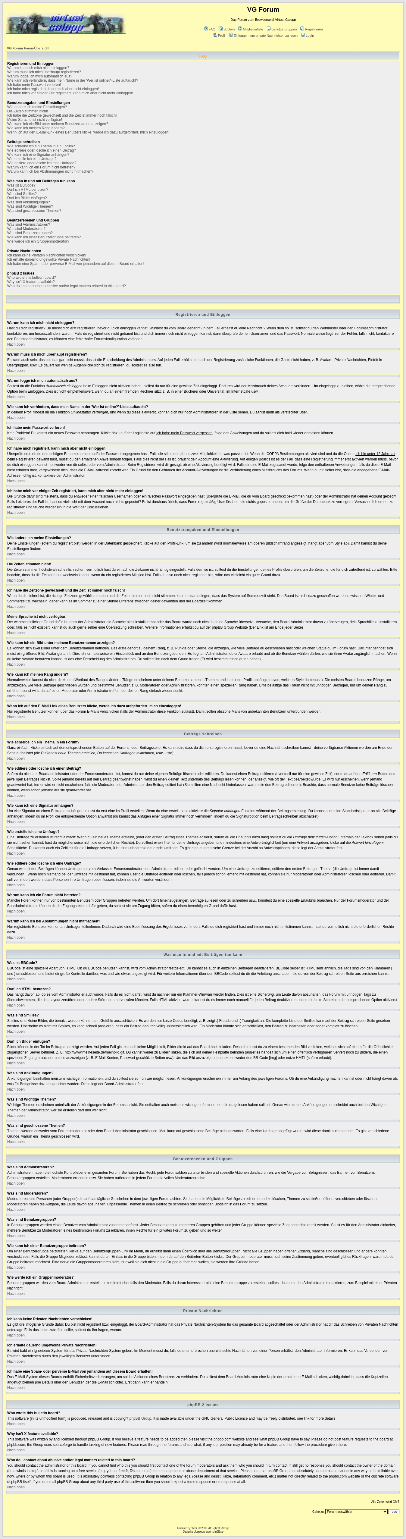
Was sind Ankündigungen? (28, 202)
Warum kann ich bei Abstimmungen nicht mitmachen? (50, 171)
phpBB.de (217, 1531)
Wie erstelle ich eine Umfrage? (31, 159)
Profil (220, 35)
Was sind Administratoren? (28, 224)
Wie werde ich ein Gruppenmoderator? (38, 241)
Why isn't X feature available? (31, 282)
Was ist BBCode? (21, 185)
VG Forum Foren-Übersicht (28, 48)
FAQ (209, 29)
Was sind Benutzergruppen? (30, 233)
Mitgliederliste (250, 29)
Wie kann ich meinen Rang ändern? (36, 128)
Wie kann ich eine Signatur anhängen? (38, 154)
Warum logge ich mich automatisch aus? (39, 76)
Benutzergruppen (282, 29)
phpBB (194, 1528)
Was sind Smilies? (22, 194)
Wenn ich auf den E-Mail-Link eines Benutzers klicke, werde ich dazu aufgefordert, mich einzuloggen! (88, 132)
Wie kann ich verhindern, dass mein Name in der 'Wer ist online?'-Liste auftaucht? (72, 80)
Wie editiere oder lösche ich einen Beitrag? (41, 150)
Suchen (227, 29)
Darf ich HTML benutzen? (27, 189)
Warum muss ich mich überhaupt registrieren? (44, 72)
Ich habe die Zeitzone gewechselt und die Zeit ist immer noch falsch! (62, 115)
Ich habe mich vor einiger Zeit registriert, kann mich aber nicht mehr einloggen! (70, 93)
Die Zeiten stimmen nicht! (27, 111)
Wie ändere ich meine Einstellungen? (37, 107)
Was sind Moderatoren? (26, 229)
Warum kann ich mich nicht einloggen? (38, 68)
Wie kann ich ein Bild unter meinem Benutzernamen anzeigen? (57, 124)
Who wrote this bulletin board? (31, 277)
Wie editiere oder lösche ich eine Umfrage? (41, 163)
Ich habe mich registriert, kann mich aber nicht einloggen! (53, 89)
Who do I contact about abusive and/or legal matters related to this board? (66, 286)
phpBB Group (140, 1418)
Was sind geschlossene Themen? (34, 211)
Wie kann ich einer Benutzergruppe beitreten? (44, 237)
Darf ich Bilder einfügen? (27, 198)
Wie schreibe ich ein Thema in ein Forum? (41, 146)
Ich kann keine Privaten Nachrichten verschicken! (46, 255)
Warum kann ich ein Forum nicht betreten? (41, 167)
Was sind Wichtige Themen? (30, 206)
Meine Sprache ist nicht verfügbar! (34, 120)
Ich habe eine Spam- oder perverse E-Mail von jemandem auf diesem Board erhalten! (75, 264)
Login (307, 35)
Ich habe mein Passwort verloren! (34, 85)
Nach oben (16, 344)
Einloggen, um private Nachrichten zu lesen (263, 35)
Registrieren (311, 29)
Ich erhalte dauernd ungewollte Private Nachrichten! (48, 259)
